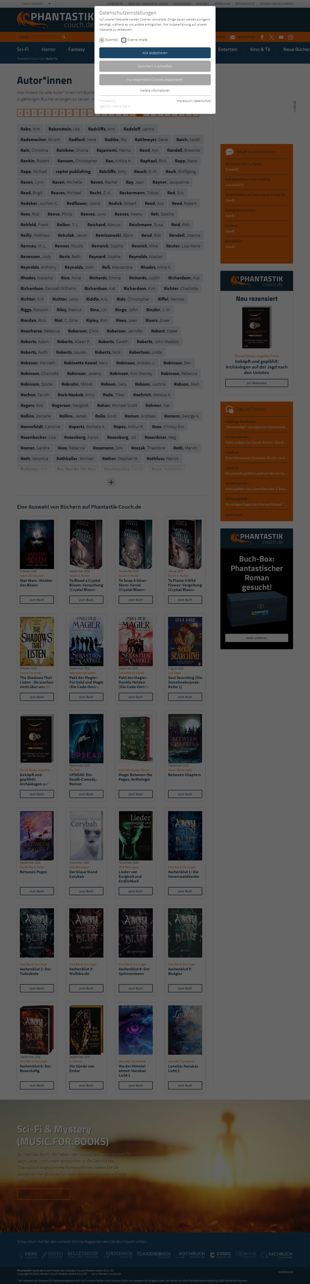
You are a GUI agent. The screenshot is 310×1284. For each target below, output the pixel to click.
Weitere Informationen (155, 90)
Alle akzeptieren (155, 52)
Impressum (184, 101)
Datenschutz (202, 101)
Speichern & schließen (155, 66)
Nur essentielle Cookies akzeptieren (155, 79)
